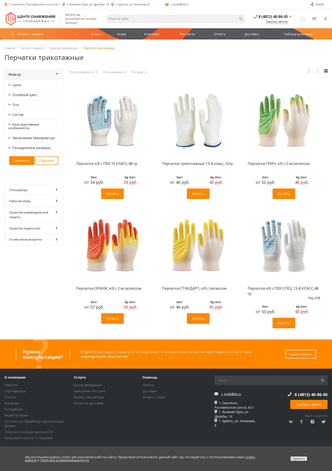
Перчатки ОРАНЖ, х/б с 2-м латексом (108, 288)
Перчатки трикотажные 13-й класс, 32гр (197, 163)
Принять (298, 458)
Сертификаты (14, 391)
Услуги (80, 377)
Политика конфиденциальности (28, 432)
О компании (15, 377)
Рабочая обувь (33, 201)
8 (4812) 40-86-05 (273, 16)
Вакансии (11, 403)
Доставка (149, 391)
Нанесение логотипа (89, 391)
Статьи (9, 397)
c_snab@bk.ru (179, 4)
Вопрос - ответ (154, 397)
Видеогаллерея (16, 415)
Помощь (149, 377)
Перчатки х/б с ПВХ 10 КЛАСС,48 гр (106, 163)
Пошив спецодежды (89, 397)
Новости (11, 385)
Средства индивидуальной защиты (33, 214)
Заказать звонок (309, 404)
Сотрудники (13, 409)
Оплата (148, 385)
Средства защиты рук (33, 228)
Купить (112, 193)
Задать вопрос (300, 354)
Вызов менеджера (88, 385)
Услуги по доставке (88, 403)
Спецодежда (33, 190)
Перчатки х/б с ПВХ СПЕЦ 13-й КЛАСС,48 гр (283, 291)
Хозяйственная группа (33, 239)
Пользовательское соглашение (28, 438)
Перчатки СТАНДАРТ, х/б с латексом (194, 288)
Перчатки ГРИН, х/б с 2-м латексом (279, 163)
